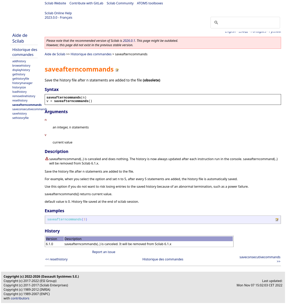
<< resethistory (56, 259)
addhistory (19, 61)
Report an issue (103, 252)
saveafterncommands (27, 105)
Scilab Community (120, 3)
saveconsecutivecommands (29, 109)
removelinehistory (23, 96)
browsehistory (21, 65)
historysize (19, 87)
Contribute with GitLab (86, 3)
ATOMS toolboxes (150, 3)
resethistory (19, 100)
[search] (245, 22)
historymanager (22, 83)
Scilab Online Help (58, 13)
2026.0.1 (129, 40)
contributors (20, 298)
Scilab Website (55, 3)
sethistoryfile (20, 118)
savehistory (19, 113)
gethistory (18, 74)
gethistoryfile (20, 78)
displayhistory (21, 70)
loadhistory (19, 92)
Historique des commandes (24, 52)
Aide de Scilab (19, 38)
